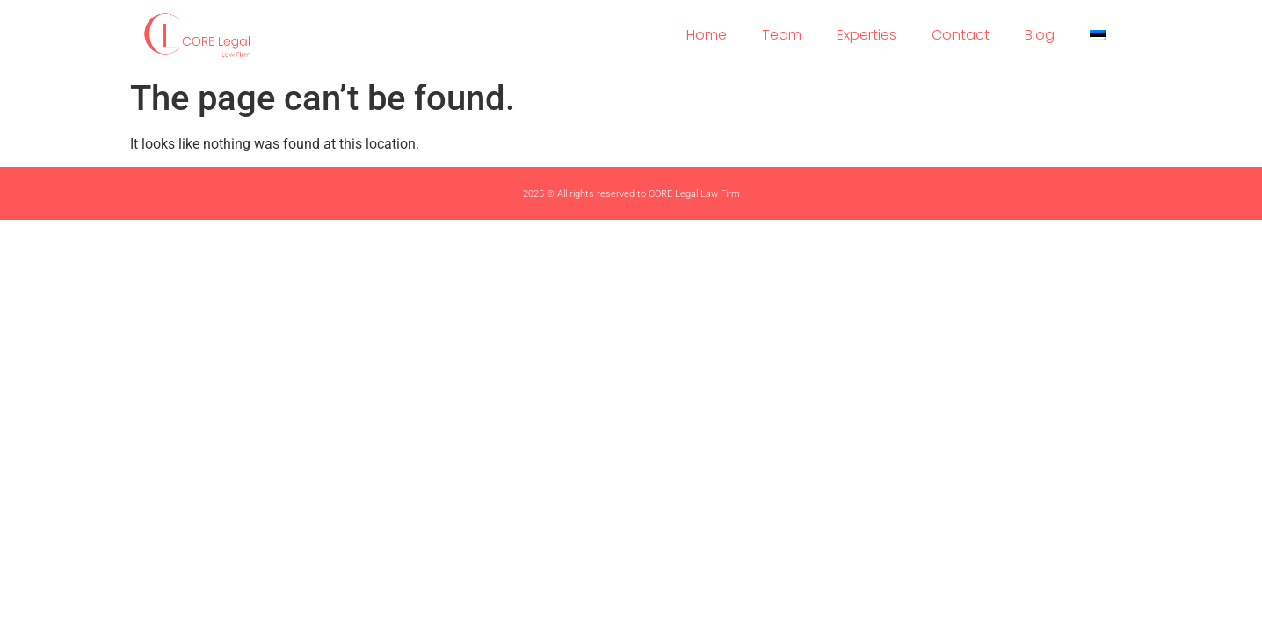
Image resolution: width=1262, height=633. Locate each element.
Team (781, 35)
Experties (866, 35)
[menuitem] (1097, 35)
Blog (1040, 35)
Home (706, 35)
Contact (961, 35)
